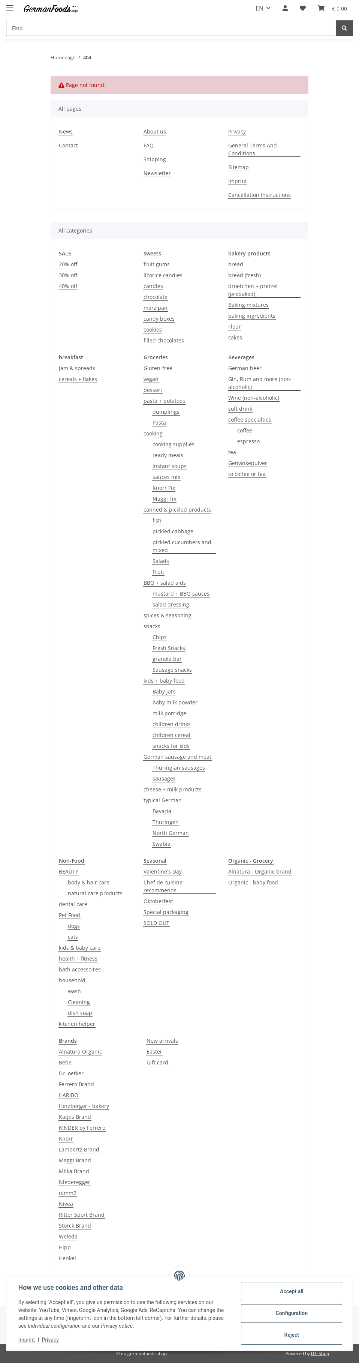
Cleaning (79, 1002)
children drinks (172, 724)
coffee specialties (249, 419)
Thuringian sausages (179, 767)
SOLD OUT (156, 922)
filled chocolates (164, 340)
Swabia (162, 843)
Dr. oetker (71, 1073)
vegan (151, 379)
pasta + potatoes (164, 400)
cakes (235, 337)
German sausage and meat (177, 756)
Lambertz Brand (79, 1149)
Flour (234, 326)
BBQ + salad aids (165, 582)
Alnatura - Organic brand (260, 871)
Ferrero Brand (76, 1084)
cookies (153, 329)
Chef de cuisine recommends (163, 886)
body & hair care (88, 882)
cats (73, 936)
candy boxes (159, 318)
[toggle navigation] (9, 4)
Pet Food (69, 915)
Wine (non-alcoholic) (253, 397)
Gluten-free (158, 368)
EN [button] (259, 8)
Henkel (67, 1258)
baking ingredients (251, 315)
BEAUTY (68, 871)
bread (235, 264)
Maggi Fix (164, 498)
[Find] (344, 28)
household (72, 980)
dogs (74, 925)
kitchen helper (77, 1023)
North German (171, 832)
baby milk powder (175, 702)
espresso (248, 441)
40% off (68, 286)
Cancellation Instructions (259, 194)
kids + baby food (164, 680)
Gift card (157, 1062)
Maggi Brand (75, 1160)
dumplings (166, 411)
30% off (68, 275)
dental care (73, 904)
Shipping (155, 159)
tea (232, 452)
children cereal (171, 735)
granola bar (167, 658)
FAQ (149, 145)
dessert (153, 389)
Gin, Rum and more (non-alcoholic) (260, 382)
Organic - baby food (253, 882)
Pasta (159, 422)
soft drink (240, 408)
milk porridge (169, 713)
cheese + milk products (173, 789)
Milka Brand (74, 1171)
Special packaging (166, 912)
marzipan (156, 307)
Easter (154, 1051)
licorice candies (163, 275)
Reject (291, 1335)
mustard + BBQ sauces (181, 593)
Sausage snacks (172, 669)
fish (157, 520)
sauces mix (166, 476)
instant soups (170, 466)
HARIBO (68, 1095)
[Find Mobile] (171, 28)
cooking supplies (173, 444)
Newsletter (157, 173)
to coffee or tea (247, 473)
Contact (68, 145)
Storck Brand (75, 1225)
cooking (153, 433)
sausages (164, 778)
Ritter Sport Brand (82, 1214)
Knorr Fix (164, 487)
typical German (163, 800)
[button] (285, 8)
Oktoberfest (158, 901)
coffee (244, 430)
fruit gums (157, 264)
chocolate (156, 296)
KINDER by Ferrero (82, 1127)
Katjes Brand (75, 1116)
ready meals (168, 455)
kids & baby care (79, 947)
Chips (160, 637)
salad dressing (171, 604)
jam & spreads (77, 368)
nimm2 (67, 1192)
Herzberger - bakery (84, 1105)
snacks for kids (171, 745)
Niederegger (74, 1182)
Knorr (66, 1138)
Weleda (68, 1236)
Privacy (50, 1340)
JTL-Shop (320, 1353)
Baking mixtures (248, 304)
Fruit (158, 571)
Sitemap (238, 167)
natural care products (95, 893)
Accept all (291, 1291)
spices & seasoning (167, 615)
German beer (245, 368)
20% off (68, 264)
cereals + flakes (78, 379)
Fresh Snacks (169, 647)
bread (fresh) (244, 275)
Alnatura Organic (80, 1051)
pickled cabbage (173, 531)
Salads (161, 560)
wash (74, 991)
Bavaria (162, 811)
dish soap (80, 1012)
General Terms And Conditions (252, 149)
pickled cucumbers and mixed (182, 546)
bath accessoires (80, 969)
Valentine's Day (163, 871)
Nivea (66, 1203)
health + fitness (78, 958)
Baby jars (164, 691)
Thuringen (166, 822)
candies (153, 286)
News (66, 131)
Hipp (65, 1247)
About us (155, 131)
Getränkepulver (247, 463)
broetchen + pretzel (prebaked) (253, 289)
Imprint (26, 1340)
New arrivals (162, 1040)
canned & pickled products (177, 509)
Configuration (291, 1313)
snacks (152, 626)
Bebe (65, 1062)
